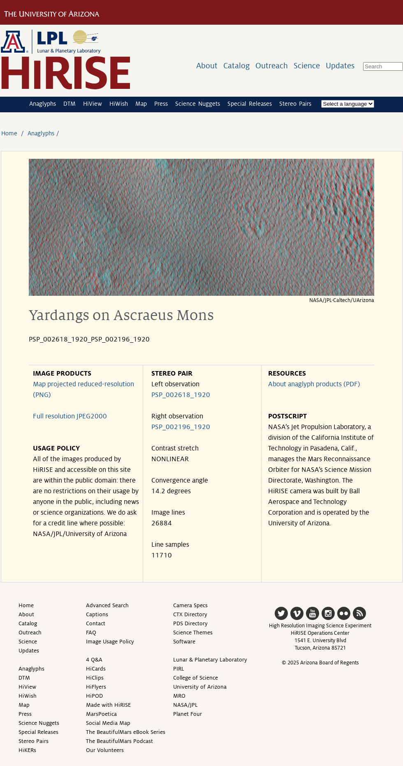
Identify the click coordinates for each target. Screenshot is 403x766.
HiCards (96, 669)
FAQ (91, 632)
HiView (92, 103)
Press (161, 103)
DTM (69, 103)
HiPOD (94, 696)
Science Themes (193, 632)
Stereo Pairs (295, 103)
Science (307, 65)
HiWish (118, 103)
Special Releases (249, 103)
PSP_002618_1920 (180, 395)
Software (184, 641)
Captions (97, 614)
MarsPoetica (101, 714)
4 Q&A (94, 660)
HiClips (95, 678)
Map (141, 103)
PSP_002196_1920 (180, 427)
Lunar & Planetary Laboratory (210, 660)
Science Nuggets (197, 103)
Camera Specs (190, 605)
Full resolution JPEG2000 (70, 416)
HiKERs (27, 750)
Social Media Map (108, 723)
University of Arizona (200, 687)
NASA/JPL (185, 705)
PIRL (178, 669)
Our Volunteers (105, 750)
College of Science (195, 678)
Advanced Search (107, 605)
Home (9, 133)
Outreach (271, 65)
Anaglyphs (42, 103)
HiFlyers (96, 687)
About (207, 65)
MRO (179, 696)
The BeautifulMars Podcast (119, 741)
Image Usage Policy (110, 641)
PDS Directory (190, 623)
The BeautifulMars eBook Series (125, 732)
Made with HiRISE (108, 705)
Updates (340, 65)
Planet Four (187, 714)
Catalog (236, 65)
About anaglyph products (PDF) (314, 384)
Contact (95, 623)
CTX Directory (190, 614)
